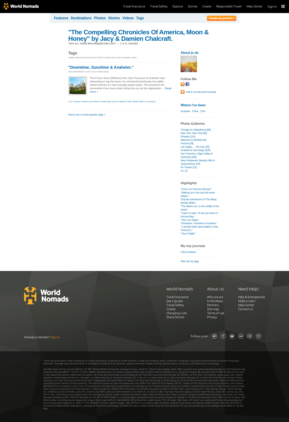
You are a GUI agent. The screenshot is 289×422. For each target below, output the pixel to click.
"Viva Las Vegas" (190, 220)
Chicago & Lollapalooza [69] (196, 129)
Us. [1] (184, 170)
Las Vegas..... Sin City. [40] (195, 146)
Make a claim (246, 301)
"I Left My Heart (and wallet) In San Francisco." (199, 228)
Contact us (245, 309)
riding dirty (139, 102)
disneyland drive (90, 102)
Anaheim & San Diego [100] (195, 150)
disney (77, 102)
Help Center (254, 6)
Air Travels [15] (189, 167)
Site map (213, 309)
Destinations (81, 18)
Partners (213, 305)
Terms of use (215, 313)
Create (206, 6)
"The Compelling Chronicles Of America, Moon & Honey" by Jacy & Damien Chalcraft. (138, 35)
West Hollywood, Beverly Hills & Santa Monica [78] (198, 162)
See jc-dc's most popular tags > (87, 114)
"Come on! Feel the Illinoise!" (196, 189)
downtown (105, 102)
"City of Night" (188, 233)
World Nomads (21, 6)
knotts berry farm (122, 102)
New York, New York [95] (194, 133)
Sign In (272, 6)
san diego (151, 102)
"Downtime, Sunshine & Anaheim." (100, 67)
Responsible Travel (228, 6)
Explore (178, 6)
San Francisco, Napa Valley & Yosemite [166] (197, 155)
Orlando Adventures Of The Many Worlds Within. (199, 201)
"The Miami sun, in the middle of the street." (200, 208)
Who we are (215, 297)
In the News (215, 301)
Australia (185, 111)
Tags (140, 18)
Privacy (212, 317)
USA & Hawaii (188, 252)
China (195, 111)
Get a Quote (174, 301)
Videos (128, 18)
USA (70, 72)
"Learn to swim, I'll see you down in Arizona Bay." (199, 215)
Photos (100, 18)
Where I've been (193, 105)
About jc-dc (190, 53)
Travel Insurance (134, 6)
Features (61, 18)
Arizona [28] (187, 143)
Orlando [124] (188, 136)
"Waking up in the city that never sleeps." (198, 194)
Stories (192, 6)
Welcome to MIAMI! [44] (193, 140)
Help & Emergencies (251, 297)
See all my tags (190, 261)
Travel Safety (159, 6)
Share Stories (175, 317)
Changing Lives (176, 313)
